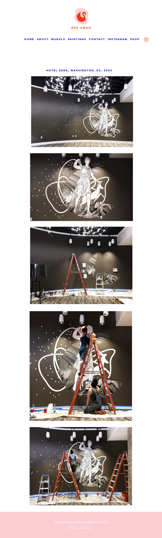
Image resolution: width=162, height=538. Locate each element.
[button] (149, 39)
